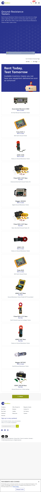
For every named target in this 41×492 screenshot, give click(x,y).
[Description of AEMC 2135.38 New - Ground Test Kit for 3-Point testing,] (20, 389)
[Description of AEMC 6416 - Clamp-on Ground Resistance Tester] (20, 159)
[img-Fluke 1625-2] (20, 118)
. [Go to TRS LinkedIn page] (5, 430)
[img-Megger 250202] (20, 187)
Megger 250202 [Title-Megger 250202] (20, 201)
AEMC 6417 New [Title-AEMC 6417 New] (20, 339)
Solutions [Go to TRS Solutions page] (3, 413)
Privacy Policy (17, 438)
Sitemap (30, 438)
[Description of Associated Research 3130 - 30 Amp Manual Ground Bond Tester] (20, 113)
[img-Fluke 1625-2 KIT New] (20, 164)
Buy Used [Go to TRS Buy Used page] (3, 411)
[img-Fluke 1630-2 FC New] (20, 302)
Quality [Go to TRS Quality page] (14, 411)
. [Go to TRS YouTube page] (7, 430)
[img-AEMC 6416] (20, 141)
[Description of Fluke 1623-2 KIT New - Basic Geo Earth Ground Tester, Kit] (20, 228)
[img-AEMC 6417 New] (20, 325)
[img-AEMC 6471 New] (20, 279)
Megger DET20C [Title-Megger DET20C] (20, 362)
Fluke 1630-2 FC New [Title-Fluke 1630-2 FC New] (20, 316)
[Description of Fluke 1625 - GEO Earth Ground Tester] (20, 274)
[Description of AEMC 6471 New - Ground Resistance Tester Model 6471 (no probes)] (20, 297)
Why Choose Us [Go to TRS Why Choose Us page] (16, 407)
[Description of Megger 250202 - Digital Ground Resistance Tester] (20, 205)
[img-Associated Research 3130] (20, 95)
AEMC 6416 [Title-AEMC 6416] (20, 155)
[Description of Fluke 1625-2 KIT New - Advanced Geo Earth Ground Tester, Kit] (20, 182)
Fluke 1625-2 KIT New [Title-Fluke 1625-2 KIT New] (20, 178)
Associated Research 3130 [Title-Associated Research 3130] (20, 109)
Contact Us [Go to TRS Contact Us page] (26, 409)
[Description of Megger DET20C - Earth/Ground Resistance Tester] (20, 366)
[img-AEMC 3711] (20, 233)
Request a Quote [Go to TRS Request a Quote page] (27, 407)
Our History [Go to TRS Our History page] (26, 411)
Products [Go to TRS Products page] (3, 407)
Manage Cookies (20, 489)
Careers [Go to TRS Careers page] (25, 413)
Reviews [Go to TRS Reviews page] (14, 409)
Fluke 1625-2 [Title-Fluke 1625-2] (20, 132)
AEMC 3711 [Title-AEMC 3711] (20, 247)
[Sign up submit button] (17, 426)
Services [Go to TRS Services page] (3, 415)
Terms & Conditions (24, 438)
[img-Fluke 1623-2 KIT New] (20, 210)
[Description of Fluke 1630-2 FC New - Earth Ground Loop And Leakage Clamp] (20, 320)
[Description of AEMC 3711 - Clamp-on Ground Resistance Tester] (20, 251)
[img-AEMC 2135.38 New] (20, 371)
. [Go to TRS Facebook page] (2, 430)
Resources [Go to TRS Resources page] (15, 413)
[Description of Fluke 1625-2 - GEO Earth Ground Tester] (20, 136)
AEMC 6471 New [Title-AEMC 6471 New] (20, 293)
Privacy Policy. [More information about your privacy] (16, 486)
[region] (20, 485)
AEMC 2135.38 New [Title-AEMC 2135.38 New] (20, 385)
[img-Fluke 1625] (20, 256)
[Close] (38, 481)
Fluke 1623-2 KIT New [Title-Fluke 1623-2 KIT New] (20, 224)
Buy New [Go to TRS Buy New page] (3, 409)
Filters (20, 396)
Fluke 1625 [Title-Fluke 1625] (20, 270)
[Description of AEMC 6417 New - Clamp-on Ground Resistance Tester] (20, 343)
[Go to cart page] (36, 3)
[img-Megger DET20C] (20, 348)
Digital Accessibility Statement (7, 438)
